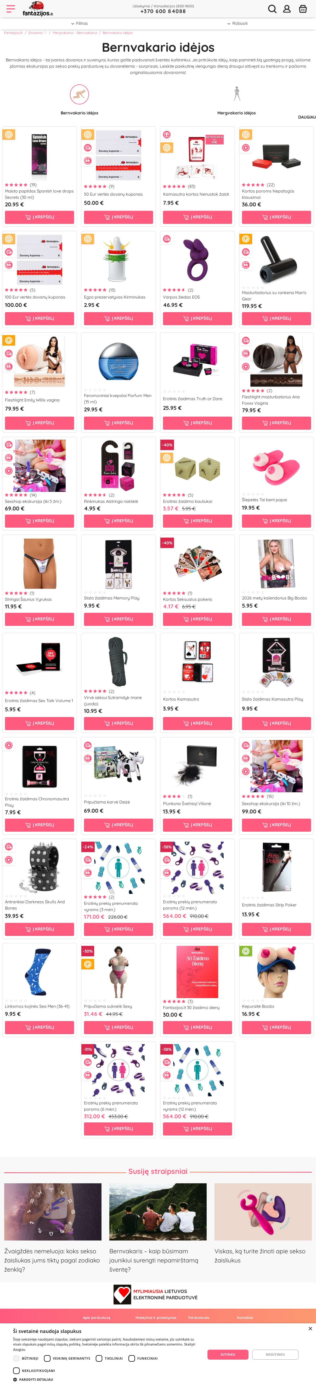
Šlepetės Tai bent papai (264, 499)
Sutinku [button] (228, 1354)
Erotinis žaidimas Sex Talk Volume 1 (39, 700)
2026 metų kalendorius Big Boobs (274, 598)
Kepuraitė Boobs (258, 1006)
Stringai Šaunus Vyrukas (28, 599)
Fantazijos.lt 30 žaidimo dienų (191, 1007)
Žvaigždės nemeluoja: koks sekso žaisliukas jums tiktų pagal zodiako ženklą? (52, 1260)
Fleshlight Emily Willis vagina (32, 400)
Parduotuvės (198, 1317)
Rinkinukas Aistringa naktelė (111, 501)
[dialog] (158, 1354)
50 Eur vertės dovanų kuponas (113, 194)
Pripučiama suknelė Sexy (108, 1006)
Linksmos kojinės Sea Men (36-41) (37, 1006)
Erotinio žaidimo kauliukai (187, 501)
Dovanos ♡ (38, 33)
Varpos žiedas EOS (181, 297)
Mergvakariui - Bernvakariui (75, 33)
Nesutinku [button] (275, 1354)
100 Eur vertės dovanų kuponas (35, 297)
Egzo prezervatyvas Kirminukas (114, 297)
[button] (106, 1379)
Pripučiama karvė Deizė (107, 802)
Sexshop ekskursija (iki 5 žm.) (33, 501)
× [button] (310, 1329)
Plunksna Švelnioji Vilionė (187, 803)
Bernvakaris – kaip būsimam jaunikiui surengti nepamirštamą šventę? (153, 1260)
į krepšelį (39, 217)
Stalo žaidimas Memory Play (111, 598)
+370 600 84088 (163, 11)
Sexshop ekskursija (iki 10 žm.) (271, 803)
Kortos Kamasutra (181, 699)
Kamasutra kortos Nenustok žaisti (196, 194)
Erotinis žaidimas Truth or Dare (192, 398)
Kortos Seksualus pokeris (187, 599)
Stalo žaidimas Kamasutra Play (272, 699)
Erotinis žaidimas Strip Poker (269, 904)
